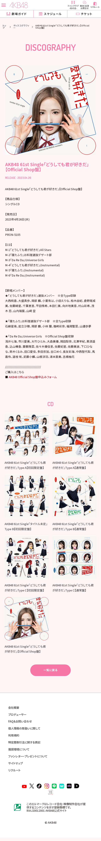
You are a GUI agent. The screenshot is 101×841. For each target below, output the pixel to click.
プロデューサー (17, 717)
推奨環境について (19, 752)
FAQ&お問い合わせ (20, 724)
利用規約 (14, 738)
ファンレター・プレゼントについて (29, 759)
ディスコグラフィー (21, 27)
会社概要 (14, 710)
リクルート (14, 773)
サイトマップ (16, 766)
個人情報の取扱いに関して (25, 731)
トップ (4, 27)
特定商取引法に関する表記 (25, 745)
